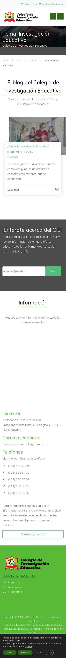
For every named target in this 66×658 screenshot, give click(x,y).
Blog (19, 60)
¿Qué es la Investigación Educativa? (28, 146)
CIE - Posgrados (11, 582)
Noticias (12, 156)
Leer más (13, 189)
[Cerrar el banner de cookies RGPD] (51, 652)
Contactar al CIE (33, 534)
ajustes (28, 646)
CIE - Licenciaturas (12, 587)
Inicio (5, 60)
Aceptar (9, 652)
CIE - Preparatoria (12, 591)
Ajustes (40, 652)
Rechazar (25, 652)
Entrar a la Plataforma (51, 4)
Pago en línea (29, 4)
